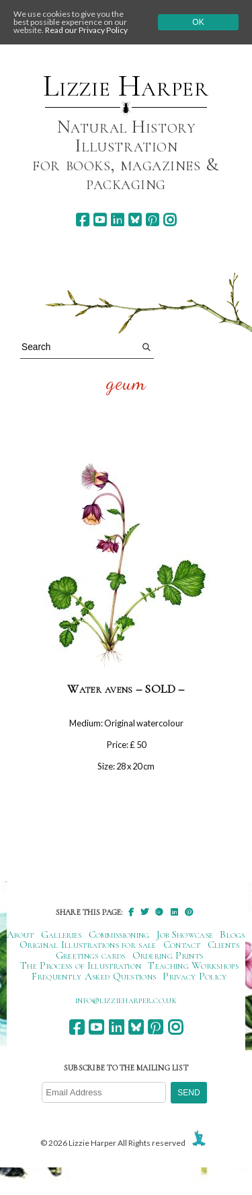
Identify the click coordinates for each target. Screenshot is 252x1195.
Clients (223, 944)
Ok (198, 22)
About (20, 934)
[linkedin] (117, 220)
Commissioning (119, 934)
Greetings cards (91, 955)
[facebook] (82, 220)
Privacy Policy (194, 976)
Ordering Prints (168, 955)
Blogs (232, 934)
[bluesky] (134, 220)
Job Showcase (185, 934)
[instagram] (169, 220)
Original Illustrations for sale (88, 944)
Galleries (61, 934)
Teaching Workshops (193, 965)
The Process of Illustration (80, 965)
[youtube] (99, 220)
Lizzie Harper (126, 86)
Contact (182, 944)
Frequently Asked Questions (94, 976)
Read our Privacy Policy (86, 30)
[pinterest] (152, 220)
